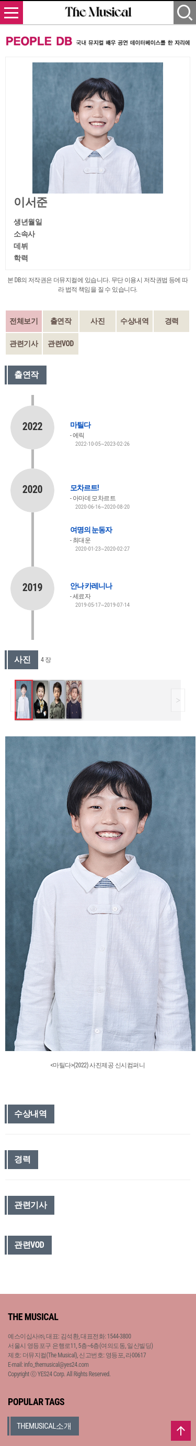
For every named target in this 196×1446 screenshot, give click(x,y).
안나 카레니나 (91, 586)
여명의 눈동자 (91, 530)
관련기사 (23, 343)
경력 (172, 321)
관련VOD (61, 343)
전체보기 (23, 321)
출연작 (61, 321)
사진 (97, 321)
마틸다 (80, 425)
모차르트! (84, 488)
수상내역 (134, 321)
